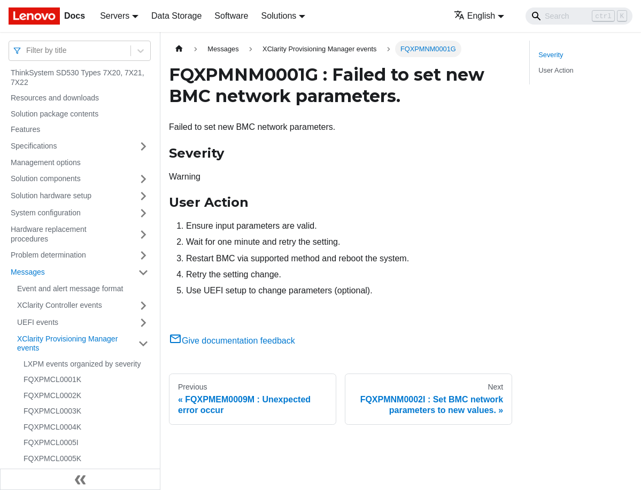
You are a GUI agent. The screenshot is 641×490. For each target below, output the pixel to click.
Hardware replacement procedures (49, 234)
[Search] (579, 16)
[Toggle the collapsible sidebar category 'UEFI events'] (143, 322)
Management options (46, 162)
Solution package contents (54, 114)
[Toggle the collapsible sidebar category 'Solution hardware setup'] (143, 196)
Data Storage (176, 15)
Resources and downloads (55, 98)
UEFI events (37, 322)
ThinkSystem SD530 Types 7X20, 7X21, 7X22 (77, 77)
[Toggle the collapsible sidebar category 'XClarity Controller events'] (143, 305)
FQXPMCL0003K (52, 411)
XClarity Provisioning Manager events (67, 344)
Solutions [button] (278, 15)
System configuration (46, 212)
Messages (28, 272)
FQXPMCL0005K (52, 458)
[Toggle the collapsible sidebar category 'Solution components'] (143, 179)
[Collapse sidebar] (80, 479)
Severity (550, 55)
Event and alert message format (70, 288)
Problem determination (48, 255)
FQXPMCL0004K (52, 427)
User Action (555, 70)
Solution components (46, 178)
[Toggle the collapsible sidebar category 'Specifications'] (143, 146)
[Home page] (179, 49)
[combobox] (27, 50)
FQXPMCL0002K (52, 395)
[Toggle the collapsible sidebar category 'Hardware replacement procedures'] (143, 234)
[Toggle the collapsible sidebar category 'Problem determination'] (143, 255)
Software (231, 15)
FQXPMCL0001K (52, 379)
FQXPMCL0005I (51, 442)
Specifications (34, 146)
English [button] (474, 15)
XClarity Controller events (59, 305)
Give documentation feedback (232, 340)
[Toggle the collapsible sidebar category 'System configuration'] (143, 213)
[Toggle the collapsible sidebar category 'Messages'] (143, 272)
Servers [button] (114, 15)
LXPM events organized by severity (82, 364)
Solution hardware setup (51, 195)
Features (25, 129)
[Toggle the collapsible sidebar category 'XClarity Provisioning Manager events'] (143, 343)
